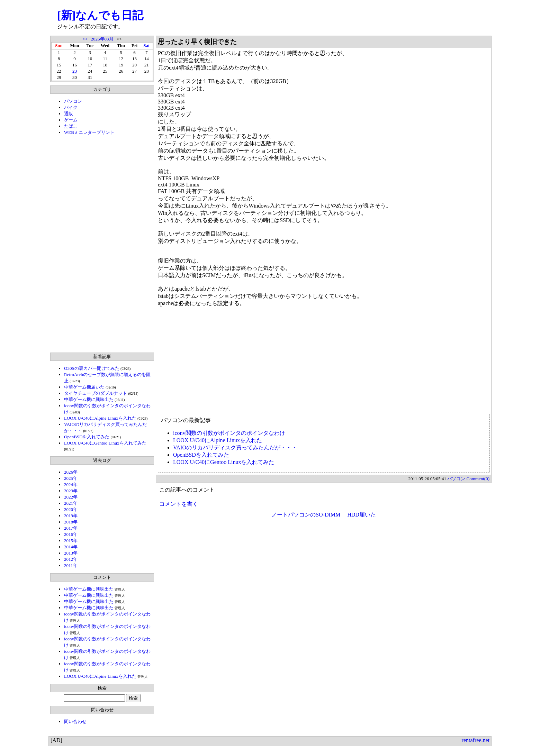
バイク (71, 107)
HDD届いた (361, 515)
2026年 (71, 472)
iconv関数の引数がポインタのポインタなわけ (229, 433)
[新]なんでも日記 (100, 15)
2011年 (71, 565)
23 (74, 71)
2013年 (71, 553)
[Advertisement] (102, 244)
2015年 (71, 540)
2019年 (71, 515)
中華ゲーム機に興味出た (89, 399)
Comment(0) (478, 478)
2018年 (71, 521)
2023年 (71, 490)
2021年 (71, 503)
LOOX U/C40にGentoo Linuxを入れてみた (105, 443)
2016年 (71, 534)
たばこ (71, 126)
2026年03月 (102, 39)
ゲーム (71, 119)
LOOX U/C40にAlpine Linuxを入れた (100, 418)
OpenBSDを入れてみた (86, 436)
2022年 (71, 497)
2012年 (71, 559)
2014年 (71, 546)
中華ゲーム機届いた (84, 387)
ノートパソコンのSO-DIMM (305, 515)
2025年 (71, 478)
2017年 (71, 528)
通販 (68, 113)
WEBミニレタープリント (89, 132)
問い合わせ (75, 721)
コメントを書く (178, 504)
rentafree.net (475, 740)
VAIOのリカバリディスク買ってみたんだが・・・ (235, 447)
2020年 (71, 509)
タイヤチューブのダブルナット (95, 393)
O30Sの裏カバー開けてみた (91, 368)
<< (85, 39)
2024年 (71, 484)
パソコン (73, 101)
